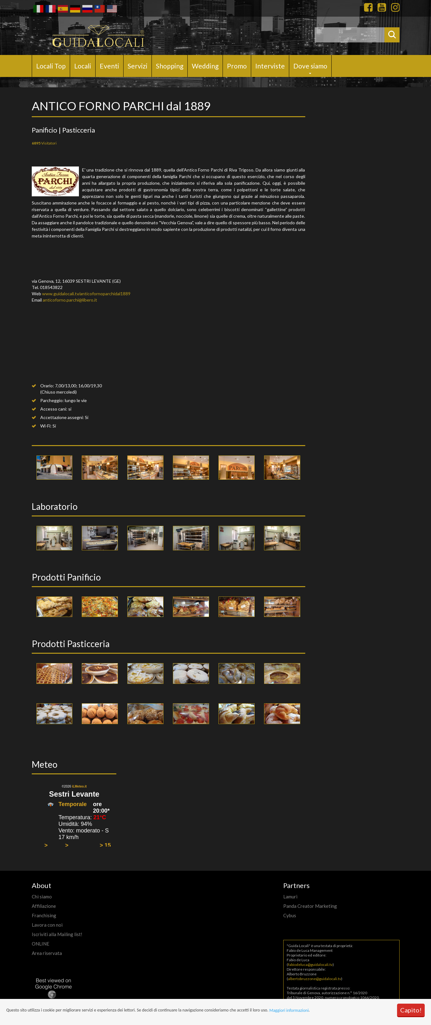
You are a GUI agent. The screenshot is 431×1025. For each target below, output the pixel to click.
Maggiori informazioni (289, 1010)
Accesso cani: (53, 409)
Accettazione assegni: (62, 417)
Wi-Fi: (46, 425)
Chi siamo (42, 896)
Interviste (270, 66)
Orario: (47, 385)
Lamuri (290, 896)
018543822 (51, 287)
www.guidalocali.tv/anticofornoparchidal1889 (86, 293)
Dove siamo (310, 66)
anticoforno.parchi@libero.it (70, 300)
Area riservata (47, 953)
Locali (82, 66)
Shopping (169, 66)
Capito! (411, 1010)
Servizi (137, 66)
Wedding (205, 66)
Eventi (109, 66)
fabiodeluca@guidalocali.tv (310, 964)
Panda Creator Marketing (310, 906)
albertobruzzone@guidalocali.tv (314, 978)
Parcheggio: (52, 400)
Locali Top (51, 66)
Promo (237, 66)
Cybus (289, 915)
